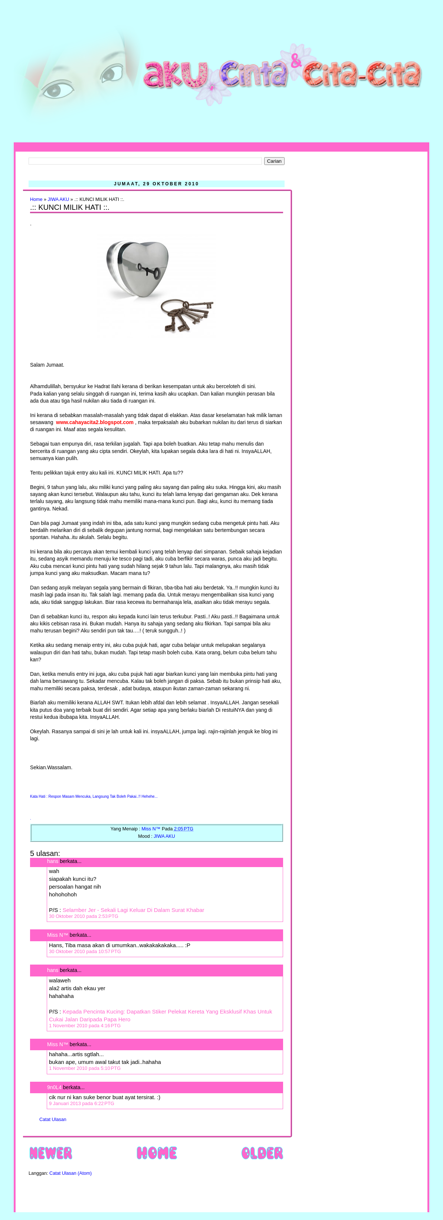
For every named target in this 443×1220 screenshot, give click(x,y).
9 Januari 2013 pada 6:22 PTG (81, 1103)
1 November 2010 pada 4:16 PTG (85, 1025)
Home (36, 199)
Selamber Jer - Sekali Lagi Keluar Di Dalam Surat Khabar (133, 910)
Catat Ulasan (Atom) (70, 1173)
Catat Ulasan (52, 1119)
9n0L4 (54, 1087)
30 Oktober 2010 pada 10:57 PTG (85, 951)
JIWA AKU (58, 199)
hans (52, 861)
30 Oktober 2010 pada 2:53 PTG (83, 916)
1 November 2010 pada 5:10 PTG (85, 1068)
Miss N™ (57, 935)
